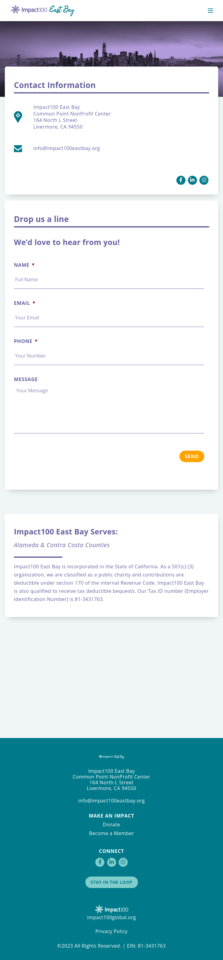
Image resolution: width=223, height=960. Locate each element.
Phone (26, 341)
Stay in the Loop (112, 882)
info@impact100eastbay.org (111, 800)
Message (26, 379)
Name (24, 265)
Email (24, 303)
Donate (111, 824)
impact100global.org (111, 917)
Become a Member (111, 833)
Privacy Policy (111, 931)
